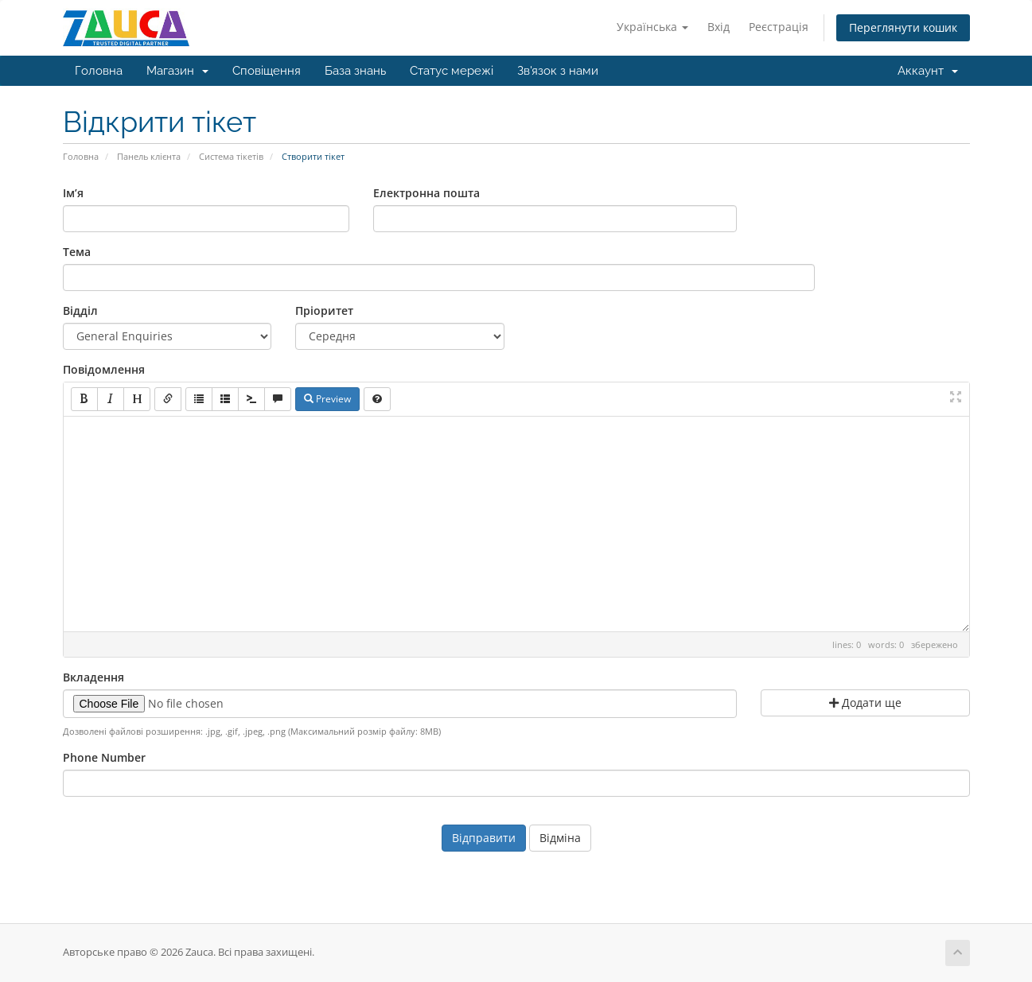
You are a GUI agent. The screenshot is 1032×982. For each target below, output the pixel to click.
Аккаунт (928, 71)
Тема (77, 251)
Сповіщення (266, 71)
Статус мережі (451, 71)
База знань (355, 71)
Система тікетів (231, 156)
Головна (99, 71)
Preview (327, 399)
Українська (652, 26)
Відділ (80, 310)
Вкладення (93, 677)
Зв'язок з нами (557, 71)
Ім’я (73, 192)
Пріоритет (324, 310)
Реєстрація (778, 26)
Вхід (718, 26)
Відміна (560, 837)
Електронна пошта (426, 192)
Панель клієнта (149, 156)
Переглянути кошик (903, 27)
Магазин (177, 71)
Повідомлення (104, 369)
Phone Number (104, 757)
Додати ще (865, 702)
